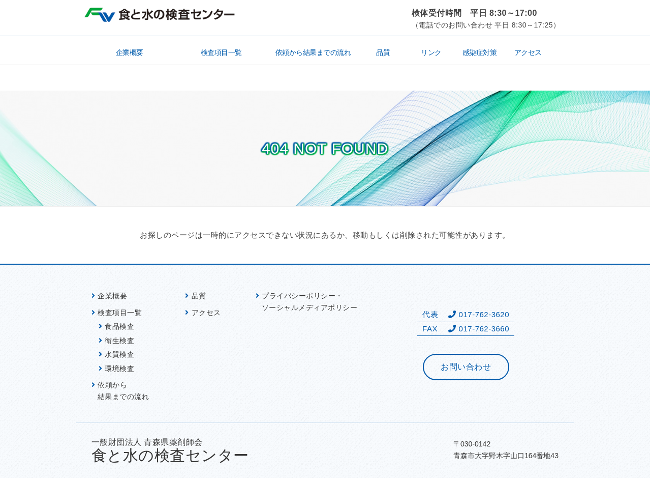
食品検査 (119, 326)
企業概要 (129, 52)
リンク (431, 52)
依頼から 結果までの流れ (123, 391)
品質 (383, 52)
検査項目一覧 (221, 52)
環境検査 (119, 368)
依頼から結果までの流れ (313, 52)
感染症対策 (479, 52)
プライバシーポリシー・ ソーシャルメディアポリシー (310, 302)
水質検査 (119, 354)
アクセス (528, 52)
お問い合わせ (466, 366)
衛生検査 (119, 340)
